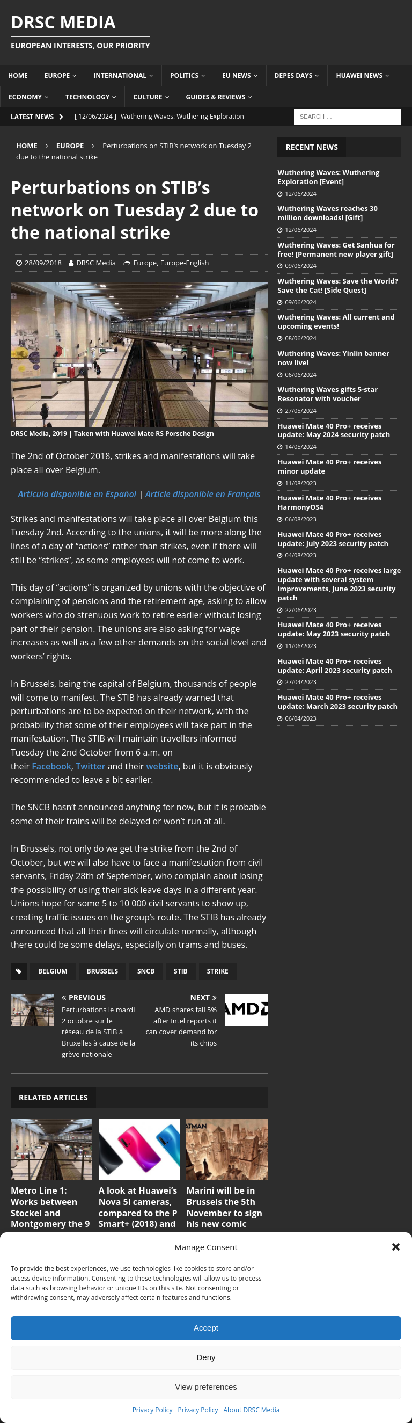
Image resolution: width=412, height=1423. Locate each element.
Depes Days (294, 75)
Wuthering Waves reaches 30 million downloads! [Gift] (327, 213)
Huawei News (359, 75)
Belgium (53, 971)
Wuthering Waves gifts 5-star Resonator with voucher (327, 393)
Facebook (51, 766)
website (162, 766)
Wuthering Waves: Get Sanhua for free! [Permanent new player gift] (335, 249)
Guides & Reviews (216, 96)
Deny (205, 1357)
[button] (396, 1247)
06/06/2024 (300, 375)
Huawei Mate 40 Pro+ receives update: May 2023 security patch (333, 629)
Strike (218, 971)
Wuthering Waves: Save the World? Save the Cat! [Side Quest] (337, 285)
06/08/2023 (300, 519)
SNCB (145, 971)
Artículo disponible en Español (77, 494)
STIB (181, 971)
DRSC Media (96, 262)
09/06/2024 (300, 266)
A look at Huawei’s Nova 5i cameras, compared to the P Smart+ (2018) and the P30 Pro (138, 1213)
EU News (236, 75)
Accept (206, 1327)
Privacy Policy (153, 1409)
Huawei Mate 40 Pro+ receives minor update (329, 466)
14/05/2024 (300, 446)
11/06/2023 (300, 646)
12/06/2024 (300, 194)
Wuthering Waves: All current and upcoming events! (335, 321)
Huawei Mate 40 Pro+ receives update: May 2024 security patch (333, 430)
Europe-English (184, 262)
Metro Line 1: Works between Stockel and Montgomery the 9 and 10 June (50, 1213)
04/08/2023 (300, 555)
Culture (147, 96)
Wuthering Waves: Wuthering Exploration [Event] (328, 177)
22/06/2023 (300, 610)
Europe (57, 75)
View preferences (206, 1386)
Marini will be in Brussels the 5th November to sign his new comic (224, 1207)
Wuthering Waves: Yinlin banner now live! (333, 358)
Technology (87, 96)
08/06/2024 (300, 338)
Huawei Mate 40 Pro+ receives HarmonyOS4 (329, 502)
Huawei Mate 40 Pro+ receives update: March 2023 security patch (337, 701)
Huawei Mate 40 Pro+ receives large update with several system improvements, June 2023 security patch (339, 583)
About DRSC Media (252, 1409)
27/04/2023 (300, 682)
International (119, 75)
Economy (25, 96)
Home (18, 75)
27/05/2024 (300, 410)
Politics (184, 75)
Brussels (102, 971)
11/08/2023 (300, 483)
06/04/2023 (300, 718)
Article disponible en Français (202, 494)
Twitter (91, 766)
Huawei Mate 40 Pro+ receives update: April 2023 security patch (334, 665)
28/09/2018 (43, 262)
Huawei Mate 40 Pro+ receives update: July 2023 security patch (332, 538)
